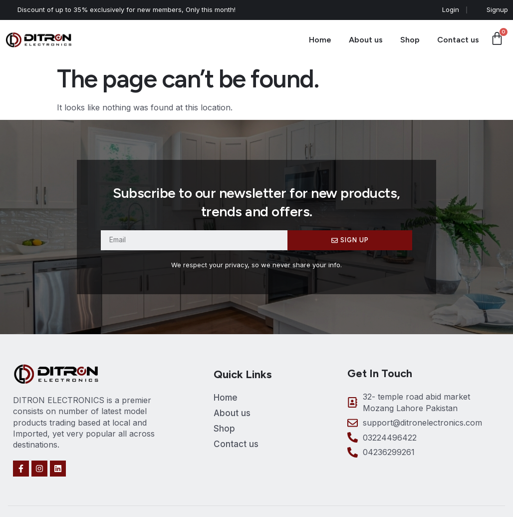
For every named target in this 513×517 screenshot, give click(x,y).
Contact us (458, 39)
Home (320, 39)
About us (366, 39)
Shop (410, 39)
